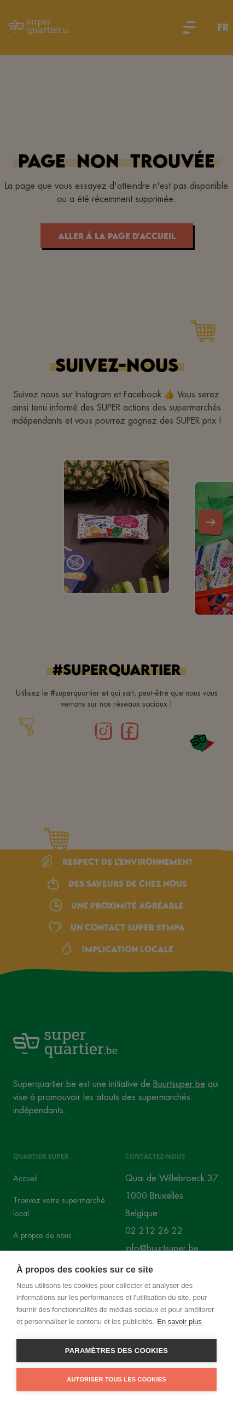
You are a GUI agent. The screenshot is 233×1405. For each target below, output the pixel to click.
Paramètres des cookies (116, 1350)
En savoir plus (179, 1321)
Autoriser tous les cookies (116, 1379)
